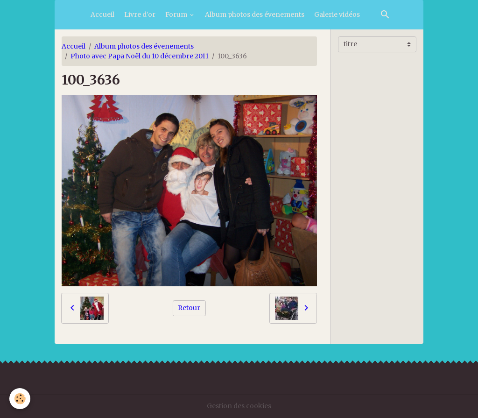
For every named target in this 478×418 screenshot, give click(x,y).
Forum (177, 14)
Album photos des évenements (254, 14)
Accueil (102, 14)
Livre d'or (139, 14)
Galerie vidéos (337, 14)
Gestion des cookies (239, 406)
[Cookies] (19, 398)
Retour (189, 308)
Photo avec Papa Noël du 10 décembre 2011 (139, 56)
